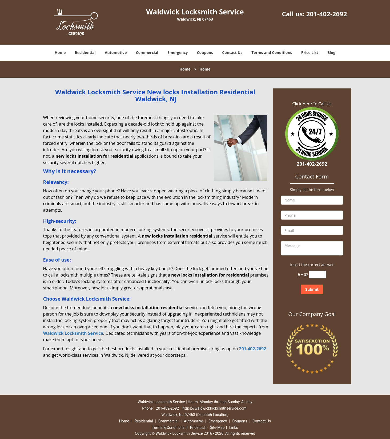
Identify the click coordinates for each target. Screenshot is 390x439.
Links (233, 427)
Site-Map (217, 427)
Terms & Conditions (168, 427)
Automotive (116, 52)
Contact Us (232, 52)
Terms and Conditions (271, 52)
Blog (331, 52)
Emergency (177, 52)
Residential (85, 52)
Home (60, 52)
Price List (309, 52)
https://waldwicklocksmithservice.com (215, 408)
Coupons (205, 52)
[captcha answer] (317, 274)
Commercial (147, 52)
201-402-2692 (326, 13)
